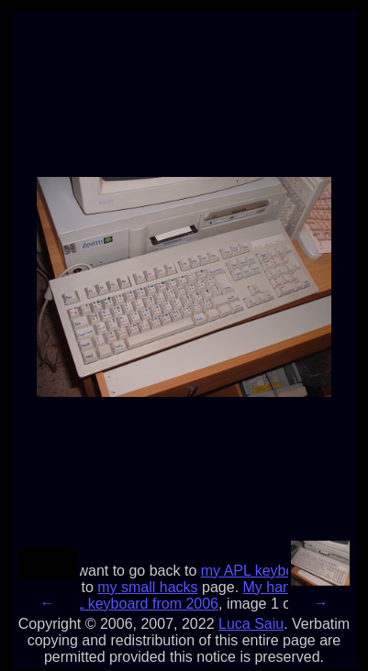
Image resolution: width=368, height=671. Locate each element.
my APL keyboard (258, 570)
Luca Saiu (251, 624)
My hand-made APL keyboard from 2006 (199, 595)
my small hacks (147, 587)
